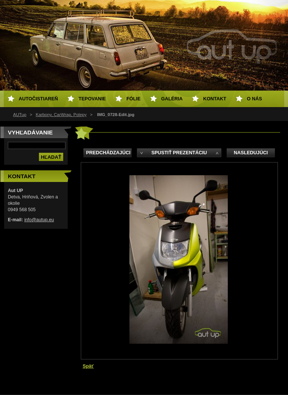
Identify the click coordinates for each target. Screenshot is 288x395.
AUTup (19, 114)
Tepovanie (92, 98)
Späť (88, 366)
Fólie (133, 98)
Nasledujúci (251, 152)
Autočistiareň (38, 98)
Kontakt (214, 98)
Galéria (172, 98)
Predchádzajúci (108, 152)
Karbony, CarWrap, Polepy (61, 114)
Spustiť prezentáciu (179, 152)
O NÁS (254, 98)
